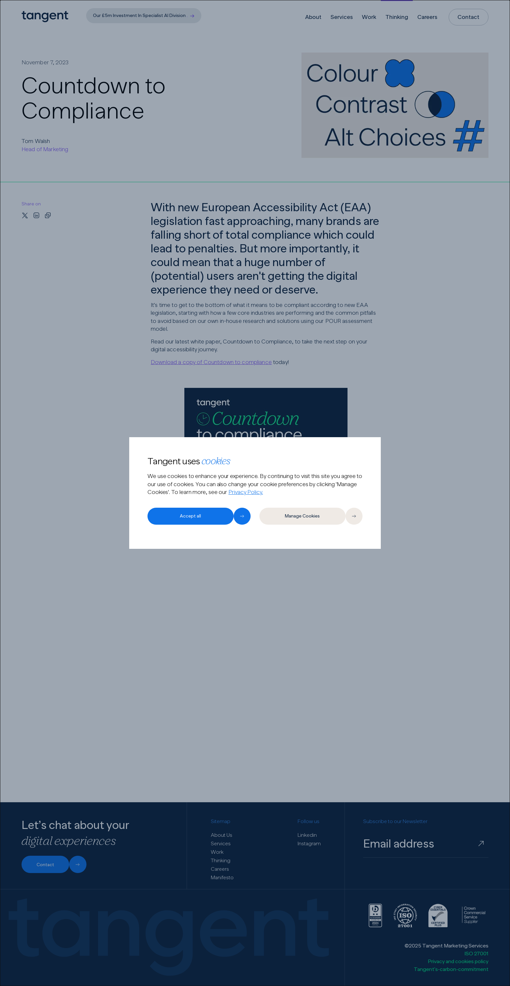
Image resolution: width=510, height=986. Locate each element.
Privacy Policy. (245, 492)
